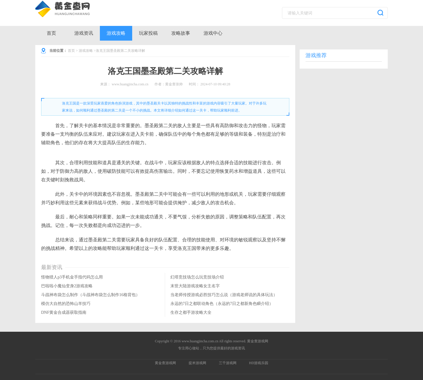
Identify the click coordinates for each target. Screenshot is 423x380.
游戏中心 (213, 33)
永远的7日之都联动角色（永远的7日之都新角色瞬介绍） (221, 303)
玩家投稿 (148, 33)
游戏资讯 (83, 33)
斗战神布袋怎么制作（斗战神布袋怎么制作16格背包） (90, 295)
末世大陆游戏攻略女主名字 (195, 286)
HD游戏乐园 (258, 363)
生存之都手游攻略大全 (191, 312)
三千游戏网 (227, 363)
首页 (51, 33)
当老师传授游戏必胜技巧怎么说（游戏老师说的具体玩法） (223, 295)
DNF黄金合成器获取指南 (63, 312)
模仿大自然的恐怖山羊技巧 (65, 303)
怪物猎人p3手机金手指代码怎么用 (72, 277)
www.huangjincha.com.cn (130, 84)
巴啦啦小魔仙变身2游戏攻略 (67, 286)
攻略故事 (180, 33)
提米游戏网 (197, 363)
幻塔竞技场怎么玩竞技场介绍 (197, 277)
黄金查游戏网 (165, 363)
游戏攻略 (116, 33)
